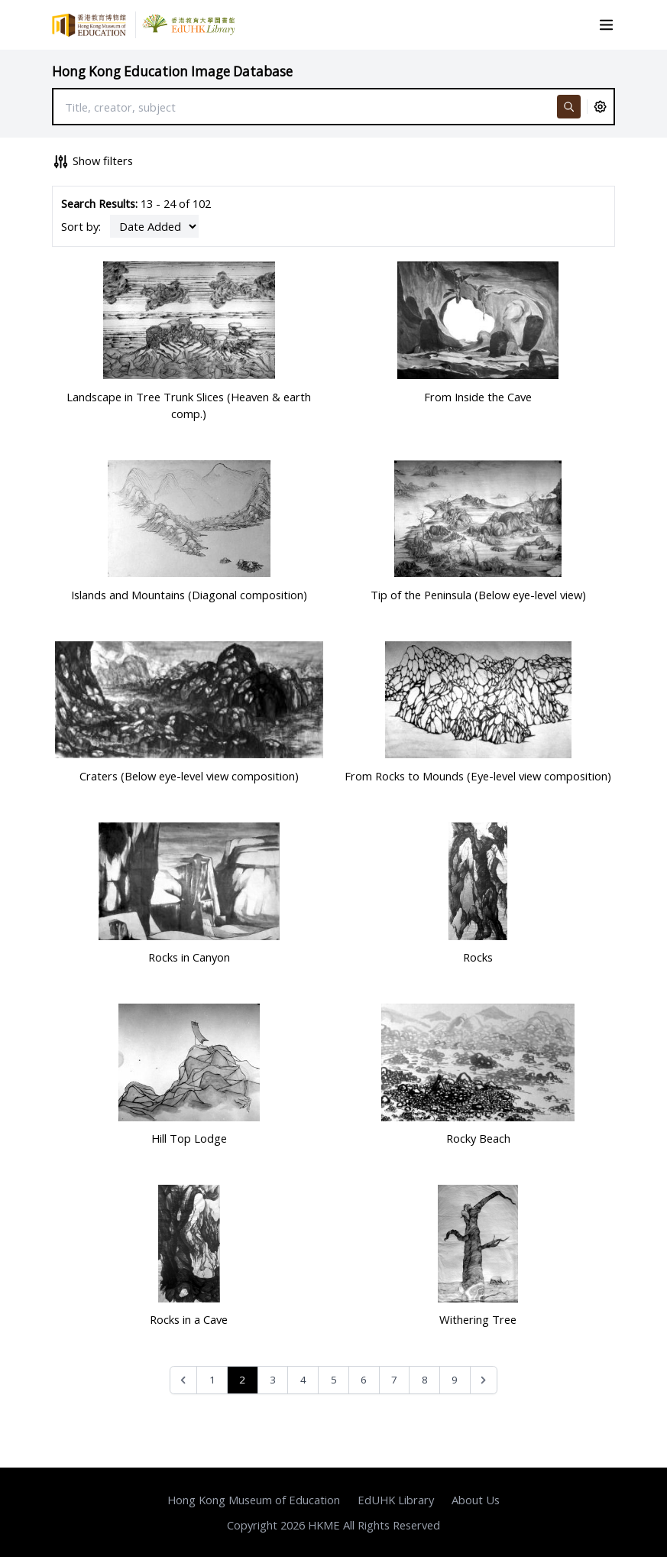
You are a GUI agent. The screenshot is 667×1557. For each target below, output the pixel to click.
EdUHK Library (396, 1499)
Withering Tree (477, 1319)
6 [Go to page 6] (364, 1380)
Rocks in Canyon (189, 957)
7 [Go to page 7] (394, 1380)
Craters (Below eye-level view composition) (189, 775)
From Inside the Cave (478, 396)
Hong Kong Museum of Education (253, 1499)
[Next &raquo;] (484, 1380)
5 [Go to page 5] (334, 1380)
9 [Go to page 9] (455, 1380)
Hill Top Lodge (189, 1138)
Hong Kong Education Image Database (172, 71)
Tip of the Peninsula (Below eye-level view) (478, 594)
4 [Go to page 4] (303, 1380)
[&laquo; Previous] (184, 1380)
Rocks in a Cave (189, 1319)
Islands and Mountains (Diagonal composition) (189, 594)
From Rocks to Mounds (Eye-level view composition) (478, 775)
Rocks (478, 957)
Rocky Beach (478, 1138)
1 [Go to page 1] (212, 1380)
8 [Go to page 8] (425, 1380)
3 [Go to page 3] (273, 1380)
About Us (476, 1499)
